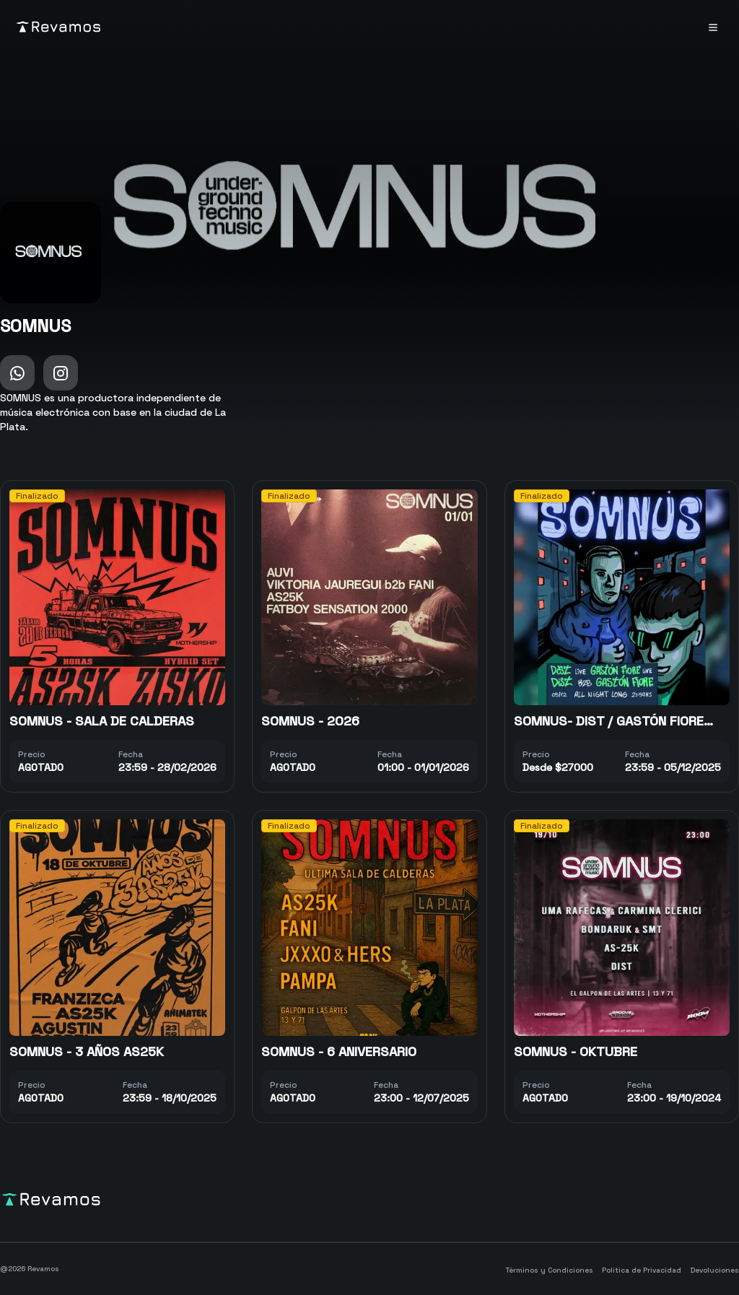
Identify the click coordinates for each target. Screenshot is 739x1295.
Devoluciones (714, 1270)
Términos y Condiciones (549, 1270)
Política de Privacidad (641, 1270)
